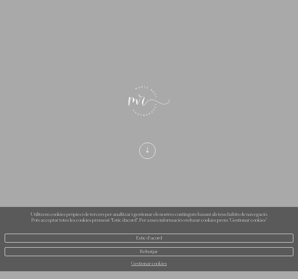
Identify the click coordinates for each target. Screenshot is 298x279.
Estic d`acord (149, 238)
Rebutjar (149, 252)
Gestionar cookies (149, 264)
